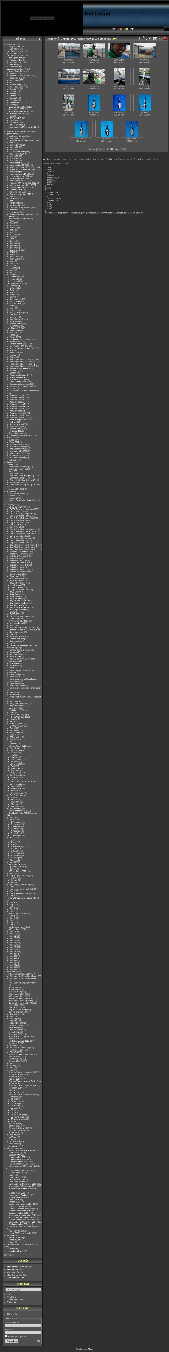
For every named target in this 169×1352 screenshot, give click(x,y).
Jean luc (13, 332)
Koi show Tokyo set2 (19, 554)
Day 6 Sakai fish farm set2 (21, 542)
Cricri (12, 239)
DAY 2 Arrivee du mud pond (22, 509)
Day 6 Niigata (16, 775)
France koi (14, 212)
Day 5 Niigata (16, 764)
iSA (12, 779)
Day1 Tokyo (15, 748)
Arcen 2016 (14, 1132)
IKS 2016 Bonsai (17, 458)
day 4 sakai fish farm (19, 603)
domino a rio (15, 1141)
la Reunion (13, 1146)
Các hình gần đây (15, 1272)
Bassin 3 (14, 93)
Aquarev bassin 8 (17, 411)
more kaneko (15, 656)
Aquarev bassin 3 (17, 399)
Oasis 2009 (14, 1155)
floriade (12, 495)
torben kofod (15, 341)
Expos (11, 440)
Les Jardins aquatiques (20, 207)
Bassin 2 (14, 91)
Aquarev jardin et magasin (21, 214)
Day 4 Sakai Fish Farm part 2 (23, 531)
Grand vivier (15, 250)
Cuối (123, 149)
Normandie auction (17, 1181)
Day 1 (12, 902)
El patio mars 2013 (17, 1193)
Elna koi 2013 (16, 189)
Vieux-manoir (16, 205)
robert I (13, 294)
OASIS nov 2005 (17, 151)
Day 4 (12, 909)
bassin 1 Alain (16, 73)
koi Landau (15, 80)
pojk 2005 (14, 160)
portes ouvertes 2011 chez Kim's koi (25, 1166)
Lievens (13, 120)
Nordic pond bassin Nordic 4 (22, 361)
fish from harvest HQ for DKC (23, 627)
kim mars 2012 (15, 1177)
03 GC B (15, 1103)
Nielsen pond (16, 323)
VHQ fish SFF (16, 701)
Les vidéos (12, 1235)
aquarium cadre (17, 62)
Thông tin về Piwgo (16, 1300)
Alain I (12, 221)
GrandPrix (14, 1097)
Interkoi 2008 (14, 1007)
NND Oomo (16, 759)
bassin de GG (16, 78)
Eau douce (14, 49)
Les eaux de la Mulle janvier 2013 (24, 127)
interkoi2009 (14, 1005)
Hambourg (13, 1248)
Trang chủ (52, 38)
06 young (15, 1110)
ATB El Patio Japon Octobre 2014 (24, 898)
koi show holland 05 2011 (20, 1025)
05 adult (14, 1108)
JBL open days (15, 1231)
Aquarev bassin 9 (17, 415)
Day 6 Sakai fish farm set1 (21, 540)
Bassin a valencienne (19, 384)
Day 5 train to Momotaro (20, 538)
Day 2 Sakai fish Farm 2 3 (21, 516)
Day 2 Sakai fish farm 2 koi (22, 518)
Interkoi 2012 (14, 1038)
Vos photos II (15, 303)
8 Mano (14, 857)
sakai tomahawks (17, 685)
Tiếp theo (114, 149)
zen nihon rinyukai (18, 706)
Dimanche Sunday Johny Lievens (25, 484)
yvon (12, 308)
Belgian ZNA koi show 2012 (21, 1054)
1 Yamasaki (16, 822)
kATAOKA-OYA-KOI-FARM (23, 782)
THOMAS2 (15, 326)
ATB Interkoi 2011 (17, 996)
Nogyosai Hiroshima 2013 (21, 889)
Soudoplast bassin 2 (19, 382)
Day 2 (12, 904)
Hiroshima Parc (15, 1251)
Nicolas (13, 355)
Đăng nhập (12, 1314)
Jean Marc (14, 352)
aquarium (14, 1045)
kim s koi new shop (17, 1206)
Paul (12, 335)
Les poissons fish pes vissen (21, 140)
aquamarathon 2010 (18, 107)
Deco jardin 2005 (16, 493)
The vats (14, 1021)
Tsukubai (13, 744)
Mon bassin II (17, 283)
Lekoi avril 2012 (16, 1179)
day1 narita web (17, 580)
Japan (10, 504)
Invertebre (13, 64)
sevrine (13, 297)
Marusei (14, 757)
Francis (13, 350)
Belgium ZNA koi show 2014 (21, 1085)
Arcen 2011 (14, 1032)
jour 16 (13, 947)
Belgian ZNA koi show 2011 (21, 998)
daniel (12, 241)
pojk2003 (14, 156)
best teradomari (17, 623)
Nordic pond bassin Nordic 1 (22, 364)
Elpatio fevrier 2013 (17, 866)
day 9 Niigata (16, 808)
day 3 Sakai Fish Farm (20, 601)
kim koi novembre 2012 (20, 185)
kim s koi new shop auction (21, 1208)
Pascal (13, 285)
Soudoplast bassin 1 (19, 375)
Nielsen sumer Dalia (19, 368)
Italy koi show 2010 (17, 1012)
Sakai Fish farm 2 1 (18, 567)
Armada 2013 (15, 489)
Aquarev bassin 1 (17, 395)
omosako (14, 663)
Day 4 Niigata (16, 750)
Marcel (13, 268)
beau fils (13, 230)
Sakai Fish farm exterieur (21, 571)
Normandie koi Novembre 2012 (23, 1184)
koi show (11, 971)
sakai (12, 668)
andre (12, 225)
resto (12, 82)
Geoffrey (14, 317)
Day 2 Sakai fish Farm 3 (20, 520)
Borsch (13, 373)
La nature (11, 1135)
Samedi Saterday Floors (20, 478)
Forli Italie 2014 (17, 455)
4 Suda (14, 849)
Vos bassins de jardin (18, 218)
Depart (14, 880)
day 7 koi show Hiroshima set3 (23, 549)
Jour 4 (12, 860)
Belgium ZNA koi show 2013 (21, 1072)
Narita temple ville (17, 927)
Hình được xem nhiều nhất (19, 1267)
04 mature (15, 1105)
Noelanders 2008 (17, 453)
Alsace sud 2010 (16, 87)
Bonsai (10, 437)
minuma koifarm (17, 654)
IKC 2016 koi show (17, 1130)
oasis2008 (13, 1027)
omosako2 (14, 665)
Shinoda (14, 804)
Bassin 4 (14, 96)
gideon (13, 247)
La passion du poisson (20, 339)
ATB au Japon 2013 (17, 871)
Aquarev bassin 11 (18, 417)
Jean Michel (15, 256)
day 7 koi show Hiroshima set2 (23, 547)
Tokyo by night (16, 574)
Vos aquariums (15, 58)
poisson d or (15, 125)
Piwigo (90, 1349)
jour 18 (13, 951)
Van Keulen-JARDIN (19, 346)
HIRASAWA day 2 (18, 717)
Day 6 (12, 887)
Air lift (11, 471)
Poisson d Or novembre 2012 (23, 183)
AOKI (12, 712)
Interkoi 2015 (14, 1092)
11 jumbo (15, 1121)
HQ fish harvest (17, 638)
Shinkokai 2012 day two (19, 1036)
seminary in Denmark (18, 466)
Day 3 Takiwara (17, 525)
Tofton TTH (15, 301)
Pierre (12, 290)
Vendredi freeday (17, 482)
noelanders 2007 (17, 451)
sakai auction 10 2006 (19, 165)
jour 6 (12, 962)
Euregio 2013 (15, 1061)
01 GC (14, 1099)
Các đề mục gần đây (16, 1275)
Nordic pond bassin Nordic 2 (22, 366)
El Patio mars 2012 (17, 1173)
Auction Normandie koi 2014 (21, 1217)
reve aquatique (16, 84)
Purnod (13, 292)
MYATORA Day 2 (17, 726)
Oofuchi (13, 728)
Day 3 (12, 907)
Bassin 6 (14, 100)
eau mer (13, 53)
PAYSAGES (15, 730)
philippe (13, 288)
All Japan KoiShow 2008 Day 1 (24, 976)
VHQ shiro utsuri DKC (19, 703)
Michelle (13, 272)
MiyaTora (15, 770)
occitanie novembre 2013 (20, 1211)
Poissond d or (17, 51)
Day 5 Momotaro (17, 536)
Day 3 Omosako (17, 522)
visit (11, 1070)
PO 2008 (14, 203)
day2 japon (16, 585)
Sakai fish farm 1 (17, 560)
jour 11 (13, 936)
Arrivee (14, 882)
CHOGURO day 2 (18, 714)
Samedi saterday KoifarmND (22, 480)
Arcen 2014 (14, 1083)
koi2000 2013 (15, 1059)
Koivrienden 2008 (16, 109)
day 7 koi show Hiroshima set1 (23, 545)
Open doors (12, 1148)
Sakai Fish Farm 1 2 (19, 563)
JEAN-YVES (15, 118)
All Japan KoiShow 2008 (20, 974)
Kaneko (14, 786)
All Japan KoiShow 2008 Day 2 (24, 978)
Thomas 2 (15, 328)
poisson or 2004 (17, 154)
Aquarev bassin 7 (17, 408)
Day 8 (12, 891)
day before (14, 1014)
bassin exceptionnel (18, 420)
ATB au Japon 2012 (17, 746)
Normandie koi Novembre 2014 (23, 1222)
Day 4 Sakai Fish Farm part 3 (23, 533)
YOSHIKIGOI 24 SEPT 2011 (22, 167)
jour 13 (13, 940)
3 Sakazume (16, 826)
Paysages (13, 1139)
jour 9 (12, 969)
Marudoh (15, 802)
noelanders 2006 (17, 449)
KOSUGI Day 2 (17, 723)
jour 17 (13, 949)
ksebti (12, 263)
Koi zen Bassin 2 (17, 379)
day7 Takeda (15, 594)
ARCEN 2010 (15, 992)
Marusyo (15, 768)
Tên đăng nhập (12, 1322)
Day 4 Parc (15, 527)
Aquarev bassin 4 (17, 402)
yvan (12, 306)
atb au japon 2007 (17, 578)
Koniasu (14, 799)
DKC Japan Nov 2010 (18, 621)
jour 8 (12, 967)
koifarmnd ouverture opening (21, 475)
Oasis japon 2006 (16, 710)
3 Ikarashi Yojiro (18, 846)
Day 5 (12, 895)
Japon (11, 1242)
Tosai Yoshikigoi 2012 (19, 178)
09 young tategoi (18, 1117)
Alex (12, 223)
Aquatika (14, 227)
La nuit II (15, 281)
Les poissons (14, 46)
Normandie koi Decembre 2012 (23, 1186)
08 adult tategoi (18, 1114)
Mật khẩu (9, 1329)
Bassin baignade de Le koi (22, 435)
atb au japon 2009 (17, 609)
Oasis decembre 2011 (18, 1161)
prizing (13, 1018)
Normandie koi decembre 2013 (22, 1215)
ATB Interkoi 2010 (17, 994)
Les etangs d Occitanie (19, 1195)
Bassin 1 (14, 89)
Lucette (13, 265)
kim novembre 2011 (17, 1157)
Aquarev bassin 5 (17, 404)
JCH (12, 252)
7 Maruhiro (16, 855)
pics (11, 1016)
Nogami (14, 761)
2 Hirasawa (16, 824)
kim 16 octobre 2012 (18, 811)
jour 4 (12, 958)
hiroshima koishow (18, 636)
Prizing (13, 1065)
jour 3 (12, 956)
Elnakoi (13, 116)
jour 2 (12, 954)
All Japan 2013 (15, 864)
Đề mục (20, 38)
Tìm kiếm (11, 1297)
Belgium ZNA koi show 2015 (21, 1094)
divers (12, 142)
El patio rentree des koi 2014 (21, 1219)
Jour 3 (12, 837)
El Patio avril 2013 (17, 1197)
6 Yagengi (15, 853)
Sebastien (14, 330)
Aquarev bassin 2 (17, 397)
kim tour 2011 (15, 1152)
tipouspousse (16, 299)
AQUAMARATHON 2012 (20, 111)
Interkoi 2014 (14, 1079)
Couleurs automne (17, 618)
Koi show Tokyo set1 (19, 551)
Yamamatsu (16, 806)
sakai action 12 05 (18, 163)
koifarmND (14, 209)
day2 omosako (17, 587)
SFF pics (14, 692)
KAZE (12, 721)
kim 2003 (14, 147)
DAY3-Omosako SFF (19, 616)
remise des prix (17, 1050)
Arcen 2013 (14, 1076)
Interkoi (12, 1090)
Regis (12, 357)
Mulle (12, 149)
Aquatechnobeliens (16, 69)
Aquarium (11, 44)
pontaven (13, 1143)
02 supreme (16, 1101)
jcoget (12, 254)
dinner (12, 1063)
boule (12, 234)
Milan (11, 464)
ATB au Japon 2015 (17, 913)
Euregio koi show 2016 (19, 1128)
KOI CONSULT (16, 319)
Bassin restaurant (18, 113)
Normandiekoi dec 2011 (19, 1170)
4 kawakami (16, 828)
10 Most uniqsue (18, 1119)
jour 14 (13, 942)
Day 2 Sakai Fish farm (20, 893)
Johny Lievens (16, 312)
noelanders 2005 (17, 446)
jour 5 (12, 862)
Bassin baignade (16, 433)
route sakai (15, 558)
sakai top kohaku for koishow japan (25, 688)
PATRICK (14, 122)
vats (12, 1068)
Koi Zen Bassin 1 (17, 377)
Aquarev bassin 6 (17, 406)
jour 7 (12, 965)
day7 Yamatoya (17, 598)
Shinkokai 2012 (15, 1034)
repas (12, 104)
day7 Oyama (15, 592)
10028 (12, 388)
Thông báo (12, 1302)
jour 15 (13, 945)
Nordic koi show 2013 (18, 1074)
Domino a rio (15, 138)
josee (12, 261)
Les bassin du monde (18, 136)
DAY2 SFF (14, 614)
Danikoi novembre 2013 (20, 194)
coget (12, 236)
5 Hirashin (15, 833)
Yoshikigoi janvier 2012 (20, 172)
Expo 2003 (14, 442)
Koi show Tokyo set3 (19, 556)
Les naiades (14, 473)
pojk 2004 (14, 158)
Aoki (13, 766)
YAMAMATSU (17, 793)
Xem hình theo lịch (15, 1278)
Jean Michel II (16, 259)
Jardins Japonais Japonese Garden (23, 1244)
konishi (13, 869)
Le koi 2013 (14, 1199)
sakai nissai (15, 676)
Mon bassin (15, 274)
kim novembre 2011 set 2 (20, 1159)
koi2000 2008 (15, 1023)
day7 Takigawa (16, 596)
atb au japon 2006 (17, 507)
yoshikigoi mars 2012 (19, 174)
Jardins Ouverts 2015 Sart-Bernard (24, 500)
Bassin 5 (14, 98)
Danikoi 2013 (14, 1202)
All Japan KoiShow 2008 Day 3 (24, 983)
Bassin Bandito (16, 102)
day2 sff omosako (18, 583)
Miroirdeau (14, 198)
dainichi (13, 625)
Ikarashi (14, 752)
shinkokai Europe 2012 (19, 1041)
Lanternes (13, 708)
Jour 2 (12, 819)
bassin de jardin (16, 1237)
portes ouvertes (16, 1240)
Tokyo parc (15, 576)
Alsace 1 (14, 370)
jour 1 (12, 817)
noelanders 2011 (17, 444)
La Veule (13, 1137)
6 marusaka (16, 835)
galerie (13, 245)
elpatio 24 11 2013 (18, 192)
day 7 (12, 873)
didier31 (13, 243)
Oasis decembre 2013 (18, 1213)
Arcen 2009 (14, 989)
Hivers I (14, 279)
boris (12, 232)
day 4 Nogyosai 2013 (19, 884)
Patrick (13, 315)
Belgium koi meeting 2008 (20, 1000)
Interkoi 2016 (14, 1126)
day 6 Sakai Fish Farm (20, 607)
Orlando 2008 (15, 1030)
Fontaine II (16, 277)
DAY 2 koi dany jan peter (21, 513)
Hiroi (12, 634)
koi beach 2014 (15, 1088)
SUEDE (13, 321)
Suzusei (14, 790)
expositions (12, 491)
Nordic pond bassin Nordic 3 (22, 359)
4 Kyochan (16, 831)
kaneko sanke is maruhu (21, 650)
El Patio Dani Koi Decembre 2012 (24, 1188)
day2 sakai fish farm (20, 589)
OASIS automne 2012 (19, 187)
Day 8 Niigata (16, 795)
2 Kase (14, 844)
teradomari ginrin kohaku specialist (25, 697)
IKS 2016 (13, 1123)
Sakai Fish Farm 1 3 (19, 565)
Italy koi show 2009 (17, 1009)
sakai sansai (15, 683)
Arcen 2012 (14, 1043)
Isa (11, 643)
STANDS (14, 1052)
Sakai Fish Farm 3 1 (19, 569)
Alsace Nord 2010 (17, 71)
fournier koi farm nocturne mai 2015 (25, 1226)
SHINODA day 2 (17, 732)
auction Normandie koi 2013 (22, 348)
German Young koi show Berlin (22, 1081)
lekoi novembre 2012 (19, 180)
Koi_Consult (15, 426)
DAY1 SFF (14, 612)
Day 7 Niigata (16, 784)
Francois (14, 310)
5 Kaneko (15, 851)
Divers (10, 462)
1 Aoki (14, 842)
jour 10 (13, 933)
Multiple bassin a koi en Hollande (24, 390)
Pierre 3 (13, 337)
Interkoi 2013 (14, 1056)
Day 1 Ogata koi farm (19, 875)
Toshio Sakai (15, 739)
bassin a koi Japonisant (20, 386)
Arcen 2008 (14, 987)
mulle (11, 1175)
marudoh (14, 652)
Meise (11, 216)
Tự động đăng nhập (15, 1336)
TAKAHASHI (15, 737)
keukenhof (13, 498)
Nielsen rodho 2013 (18, 344)
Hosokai (13, 719)
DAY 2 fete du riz (17, 511)
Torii (10, 741)
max (12, 270)
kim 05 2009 (15, 145)
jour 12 (13, 938)
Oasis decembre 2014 (18, 1224)
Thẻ (9, 1294)
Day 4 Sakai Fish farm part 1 (22, 529)
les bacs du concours (19, 1047)
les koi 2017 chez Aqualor (20, 1233)
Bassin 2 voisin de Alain (20, 75)
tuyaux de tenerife (17, 469)
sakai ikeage (15, 674)
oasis (12, 201)
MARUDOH (16, 788)
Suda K (13, 735)
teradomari (14, 694)
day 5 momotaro (17, 605)
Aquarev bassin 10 (18, 413)
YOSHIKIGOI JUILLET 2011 (22, 169)
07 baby (14, 1112)
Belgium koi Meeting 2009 (20, 1003)
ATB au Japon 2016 (17, 929)
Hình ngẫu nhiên (14, 1269)
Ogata (14, 878)
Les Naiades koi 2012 (19, 176)
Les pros (12, 196)
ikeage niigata (16, 641)
